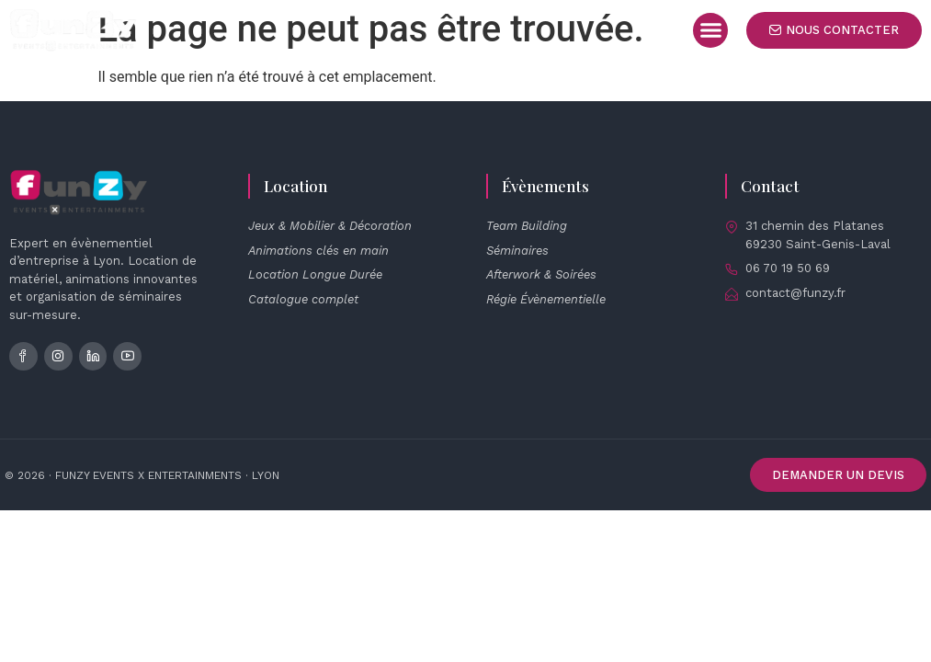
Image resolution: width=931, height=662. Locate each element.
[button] (710, 30)
